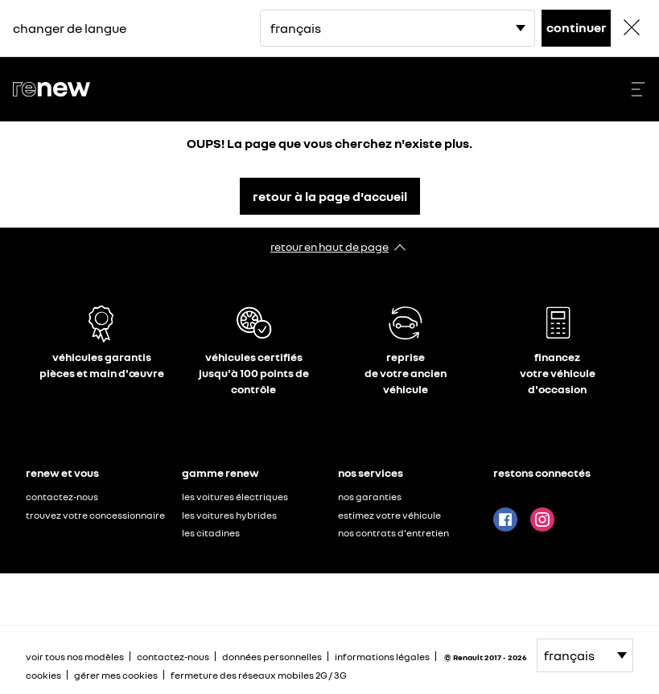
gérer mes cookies (116, 675)
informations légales (382, 657)
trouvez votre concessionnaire (95, 515)
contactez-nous (62, 497)
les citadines (211, 533)
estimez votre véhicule (389, 515)
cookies (43, 675)
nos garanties (370, 497)
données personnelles (272, 657)
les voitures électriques (235, 497)
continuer (576, 27)
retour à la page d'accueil (330, 196)
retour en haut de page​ (329, 246)
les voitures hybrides (229, 515)
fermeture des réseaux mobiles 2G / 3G (259, 675)
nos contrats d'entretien (393, 533)
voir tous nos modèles (75, 657)
